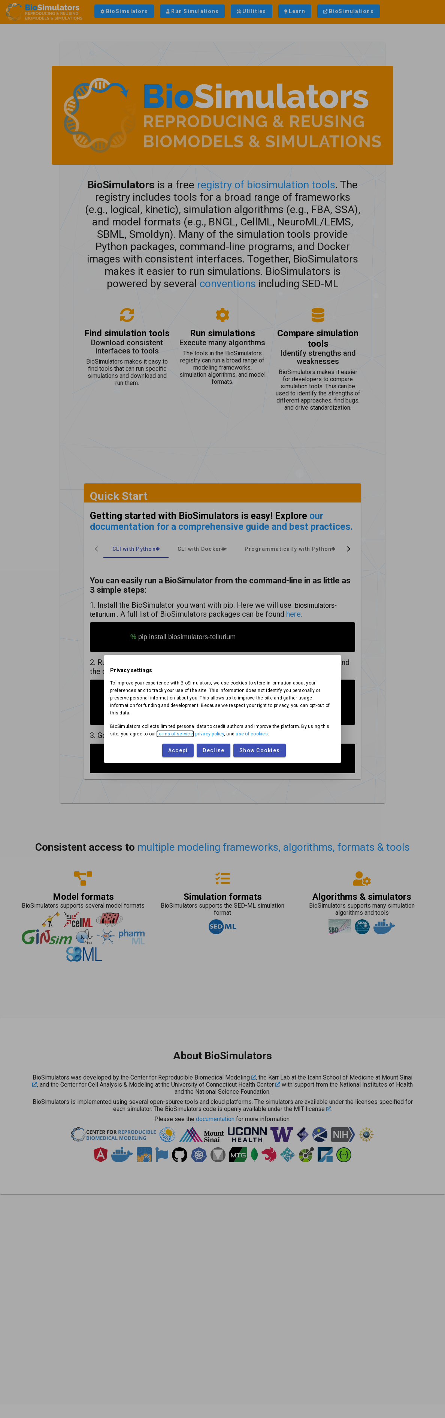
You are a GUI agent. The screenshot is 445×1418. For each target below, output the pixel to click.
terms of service (175, 734)
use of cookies (252, 734)
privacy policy (209, 734)
